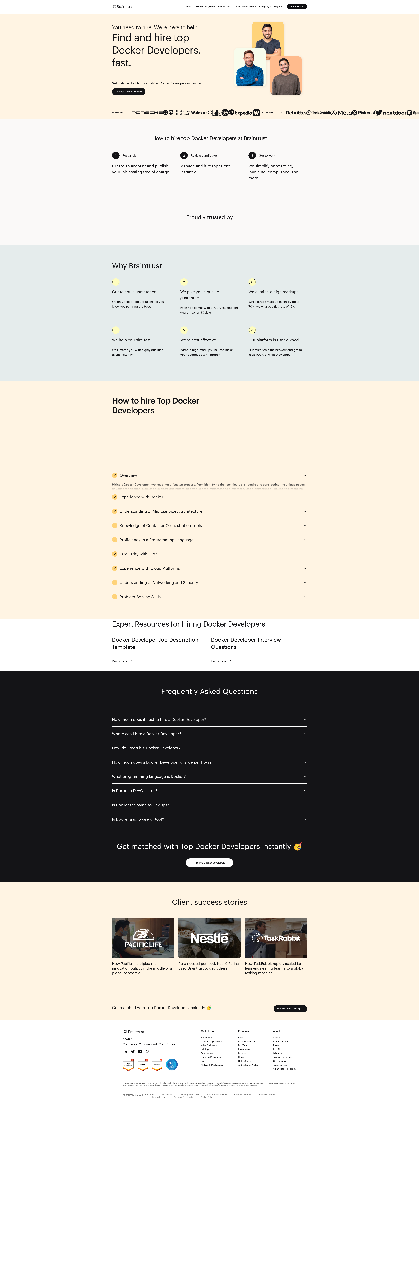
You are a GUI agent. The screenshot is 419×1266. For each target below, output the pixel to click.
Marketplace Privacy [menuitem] (217, 1061)
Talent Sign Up (297, 6)
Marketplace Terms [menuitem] (189, 1061)
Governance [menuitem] (280, 1027)
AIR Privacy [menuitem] (167, 1061)
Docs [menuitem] (241, 1024)
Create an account (129, 166)
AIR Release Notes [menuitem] (248, 1031)
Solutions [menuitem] (206, 1004)
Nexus (187, 6)
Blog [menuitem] (240, 1004)
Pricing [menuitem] (205, 1016)
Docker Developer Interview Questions (246, 610)
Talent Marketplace (244, 6)
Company (264, 6)
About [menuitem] (276, 1004)
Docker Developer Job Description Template (155, 610)
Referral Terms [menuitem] (159, 1064)
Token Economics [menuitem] (283, 1024)
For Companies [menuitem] (247, 1008)
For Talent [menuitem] (243, 1012)
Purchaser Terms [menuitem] (267, 1061)
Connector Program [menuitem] (284, 1035)
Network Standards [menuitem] (183, 1064)
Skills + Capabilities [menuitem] (211, 1008)
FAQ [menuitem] (203, 1027)
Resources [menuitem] (244, 1016)
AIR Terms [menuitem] (149, 1061)
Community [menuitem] (207, 1020)
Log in (277, 6)
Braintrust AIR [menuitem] (281, 1008)
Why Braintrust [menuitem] (209, 1012)
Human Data (224, 6)
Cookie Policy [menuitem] (207, 1064)
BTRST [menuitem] (276, 1016)
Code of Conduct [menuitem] (242, 1061)
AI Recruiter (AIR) (204, 6)
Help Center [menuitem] (245, 1027)
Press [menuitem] (276, 1012)
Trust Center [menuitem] (280, 1031)
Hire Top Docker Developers (131, 91)
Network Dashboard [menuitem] (212, 1031)
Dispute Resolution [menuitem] (211, 1024)
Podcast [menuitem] (242, 1020)
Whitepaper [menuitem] (279, 1020)
